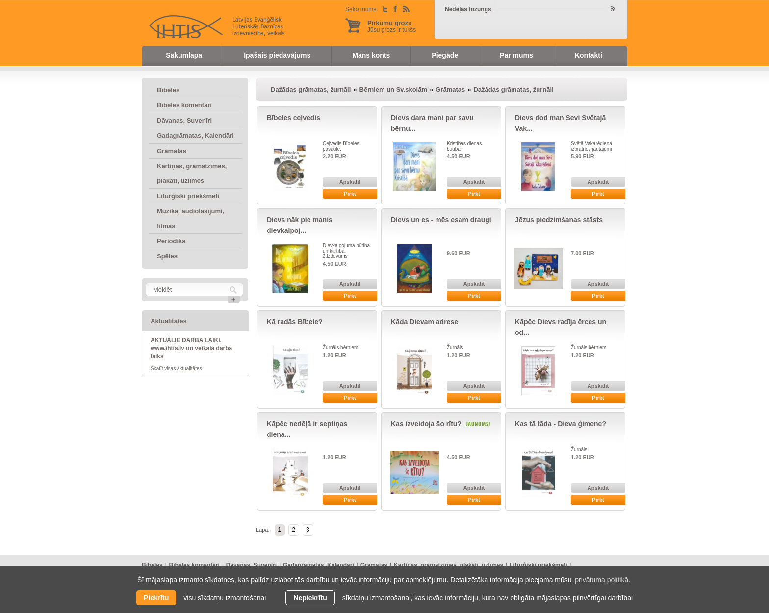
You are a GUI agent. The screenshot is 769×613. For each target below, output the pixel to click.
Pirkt (350, 194)
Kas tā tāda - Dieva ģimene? (560, 424)
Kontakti (588, 55)
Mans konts (371, 55)
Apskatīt (349, 182)
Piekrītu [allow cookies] (156, 598)
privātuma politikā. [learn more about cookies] (602, 580)
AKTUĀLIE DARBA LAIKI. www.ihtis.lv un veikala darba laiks (191, 348)
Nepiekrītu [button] (310, 598)
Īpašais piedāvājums (277, 55)
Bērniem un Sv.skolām (393, 89)
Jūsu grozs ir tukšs (391, 26)
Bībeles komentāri (184, 105)
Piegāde (445, 55)
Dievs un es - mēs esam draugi (441, 220)
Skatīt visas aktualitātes (176, 368)
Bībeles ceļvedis (293, 118)
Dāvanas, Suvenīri (184, 120)
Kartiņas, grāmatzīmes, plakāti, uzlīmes (192, 173)
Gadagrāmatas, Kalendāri (195, 135)
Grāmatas (171, 150)
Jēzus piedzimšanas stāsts (559, 220)
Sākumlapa (184, 55)
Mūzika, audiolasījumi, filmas (190, 218)
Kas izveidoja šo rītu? (426, 424)
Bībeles (168, 90)
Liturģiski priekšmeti (188, 196)
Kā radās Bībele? (295, 322)
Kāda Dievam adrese (424, 322)
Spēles (167, 256)
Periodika (171, 241)
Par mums (516, 55)
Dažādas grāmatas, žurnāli (311, 89)
